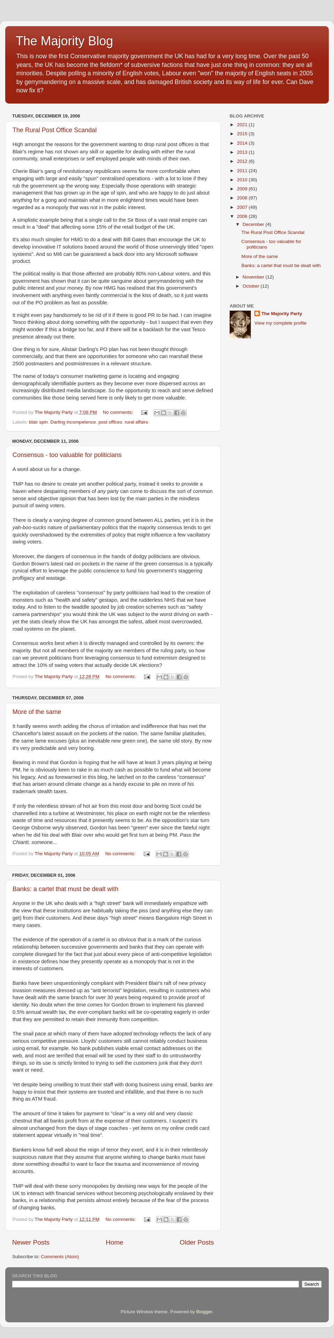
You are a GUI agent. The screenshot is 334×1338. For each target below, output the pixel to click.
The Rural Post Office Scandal (55, 130)
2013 (243, 152)
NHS (169, 600)
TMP (18, 484)
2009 (243, 188)
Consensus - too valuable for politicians (67, 454)
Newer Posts (30, 1242)
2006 (243, 216)
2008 (243, 197)
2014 (243, 143)
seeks (167, 484)
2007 (243, 207)
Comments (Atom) (60, 1256)
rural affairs (136, 422)
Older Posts (197, 1242)
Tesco (19, 322)
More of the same (37, 711)
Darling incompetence (73, 422)
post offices (110, 422)
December (253, 224)
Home (114, 1242)
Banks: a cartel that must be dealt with (65, 888)
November (253, 277)
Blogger (204, 1311)
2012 (243, 161)
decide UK (125, 665)
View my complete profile (280, 323)
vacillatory (198, 535)
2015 (243, 133)
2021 (243, 124)
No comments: (118, 412)
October (251, 286)
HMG (110, 288)
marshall (179, 356)
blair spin (38, 422)
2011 (243, 170)
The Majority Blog (64, 41)
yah (17, 527)
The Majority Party (281, 313)
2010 (243, 179)
